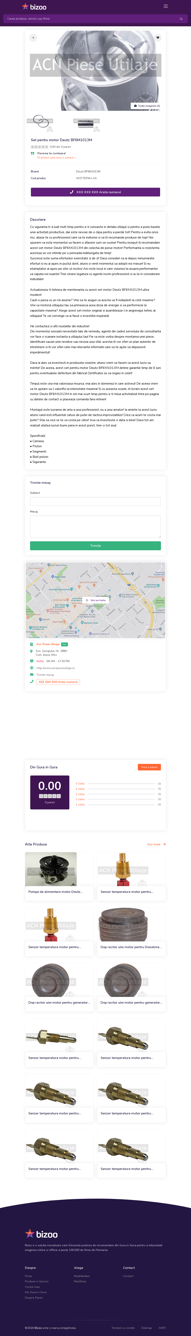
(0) (159, 783)
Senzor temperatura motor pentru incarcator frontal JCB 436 (53, 947)
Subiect (35, 493)
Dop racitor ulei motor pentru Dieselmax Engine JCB (131, 947)
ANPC (162, 1328)
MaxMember (82, 1276)
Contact (128, 1276)
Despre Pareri (34, 1298)
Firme (28, 1276)
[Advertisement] (95, 726)
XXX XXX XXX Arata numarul (95, 192)
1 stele (80, 805)
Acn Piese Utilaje (48, 644)
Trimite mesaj (45, 675)
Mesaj (34, 512)
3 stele (80, 794)
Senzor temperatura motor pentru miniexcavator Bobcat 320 (53, 1113)
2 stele (80, 799)
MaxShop (80, 1281)
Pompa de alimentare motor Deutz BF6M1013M (54, 892)
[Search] (88, 18)
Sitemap (146, 1328)
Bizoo (38, 1328)
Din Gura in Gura (36, 1292)
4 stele (80, 789)
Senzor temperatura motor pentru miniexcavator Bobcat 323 (53, 1169)
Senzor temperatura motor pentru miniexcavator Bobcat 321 (126, 1113)
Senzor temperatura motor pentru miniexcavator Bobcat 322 (53, 1058)
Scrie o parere (149, 767)
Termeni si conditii (123, 1328)
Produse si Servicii (36, 1281)
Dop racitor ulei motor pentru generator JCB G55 (130, 1002)
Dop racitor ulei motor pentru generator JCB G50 (58, 1002)
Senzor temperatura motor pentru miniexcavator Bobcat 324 (126, 1169)
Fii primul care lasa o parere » (56, 158)
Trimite (95, 546)
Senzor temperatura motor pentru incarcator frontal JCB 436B (126, 892)
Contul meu (32, 1287)
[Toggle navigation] (166, 6)
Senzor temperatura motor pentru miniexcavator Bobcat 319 (126, 1058)
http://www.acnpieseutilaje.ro (56, 668)
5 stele (80, 784)
